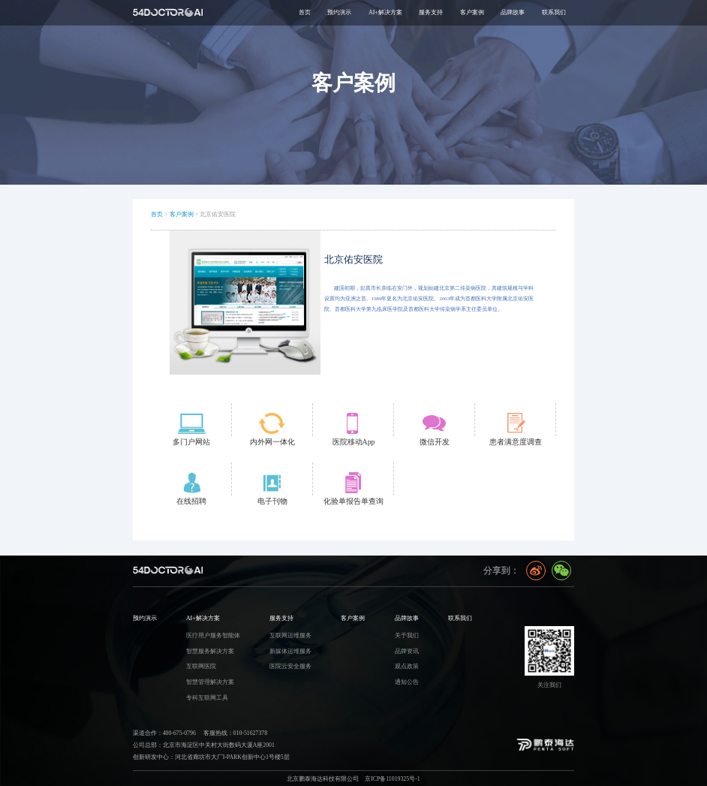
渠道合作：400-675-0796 (164, 733)
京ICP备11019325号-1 (392, 778)
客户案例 (182, 214)
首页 (305, 12)
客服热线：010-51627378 (235, 733)
